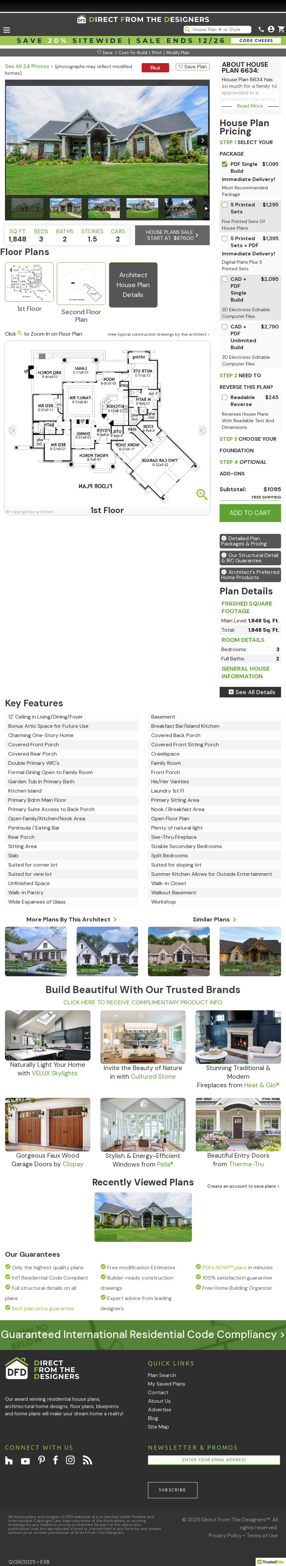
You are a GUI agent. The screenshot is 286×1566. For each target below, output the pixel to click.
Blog (153, 1418)
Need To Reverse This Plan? (246, 381)
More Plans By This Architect (71, 918)
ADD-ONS (243, 468)
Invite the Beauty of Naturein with (143, 1072)
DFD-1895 (232, 970)
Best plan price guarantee (43, 1308)
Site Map (158, 1426)
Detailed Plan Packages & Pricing (244, 541)
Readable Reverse (243, 401)
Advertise (159, 1409)
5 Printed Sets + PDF (245, 242)
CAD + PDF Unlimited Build (243, 337)
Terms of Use (262, 1535)
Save (105, 53)
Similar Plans (214, 918)
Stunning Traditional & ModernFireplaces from (238, 1076)
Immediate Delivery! (248, 179)
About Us (159, 1401)
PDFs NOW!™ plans (224, 1267)
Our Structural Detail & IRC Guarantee (249, 558)
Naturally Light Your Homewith (47, 1069)
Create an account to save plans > (243, 1186)
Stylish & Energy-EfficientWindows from (142, 1160)
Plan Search (162, 1375)
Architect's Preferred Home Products (250, 575)
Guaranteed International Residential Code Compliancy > (143, 1334)
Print (156, 53)
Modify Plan (178, 53)
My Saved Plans (166, 1383)
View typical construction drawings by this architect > (159, 334)
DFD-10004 (89, 970)
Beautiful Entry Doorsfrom (238, 1159)
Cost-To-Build (133, 53)
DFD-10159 (17, 970)
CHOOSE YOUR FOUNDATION (248, 444)
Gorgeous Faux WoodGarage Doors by (48, 1159)
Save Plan (192, 66)
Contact (158, 1392)
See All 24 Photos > (29, 66)
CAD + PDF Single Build (238, 289)
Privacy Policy (225, 1535)
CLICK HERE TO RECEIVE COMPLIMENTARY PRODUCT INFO (143, 1002)
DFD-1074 (159, 970)
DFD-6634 (106, 1237)
